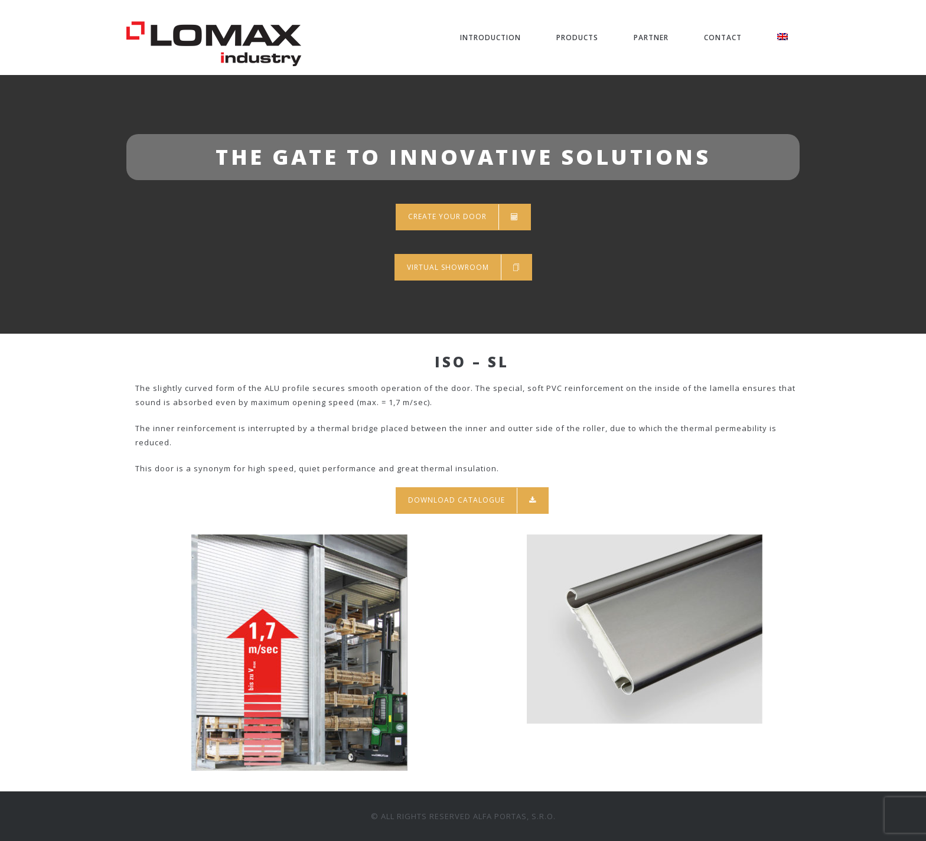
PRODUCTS (577, 37)
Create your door (463, 217)
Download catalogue (472, 500)
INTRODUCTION (490, 37)
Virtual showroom (463, 267)
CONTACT (723, 37)
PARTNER (651, 37)
